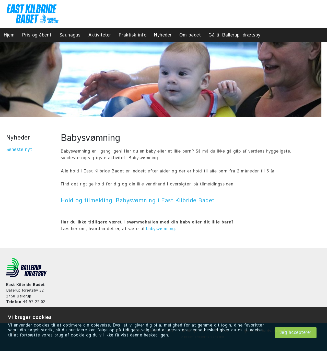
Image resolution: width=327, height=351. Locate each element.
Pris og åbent (37, 35)
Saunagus (70, 35)
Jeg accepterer (295, 332)
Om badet (190, 35)
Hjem (9, 35)
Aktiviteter (99, 35)
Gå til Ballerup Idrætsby (234, 35)
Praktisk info (133, 35)
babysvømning (160, 229)
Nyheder (163, 35)
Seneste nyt (19, 149)
